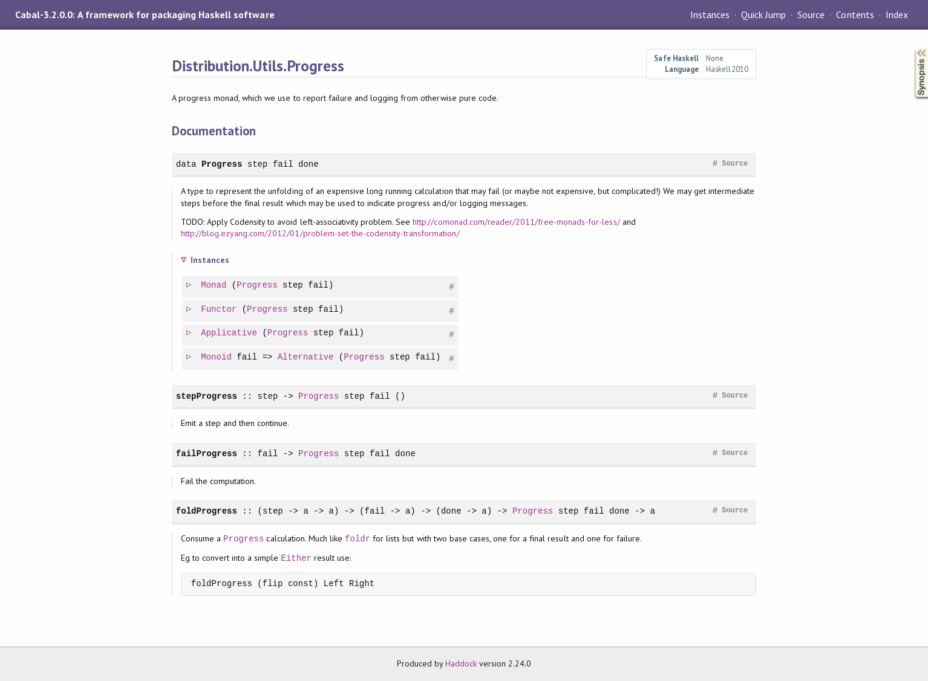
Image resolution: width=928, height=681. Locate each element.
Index (897, 14)
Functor (219, 309)
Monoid (216, 357)
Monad (214, 285)
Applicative (229, 333)
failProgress (206, 453)
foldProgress (206, 511)
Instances (710, 14)
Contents (855, 14)
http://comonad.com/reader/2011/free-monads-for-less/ (516, 221)
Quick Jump (763, 14)
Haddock (461, 663)
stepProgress (206, 396)
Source (811, 14)
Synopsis (911, 48)
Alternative (306, 357)
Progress (221, 164)
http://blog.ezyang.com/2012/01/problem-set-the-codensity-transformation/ (320, 233)
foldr (357, 538)
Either (296, 558)
